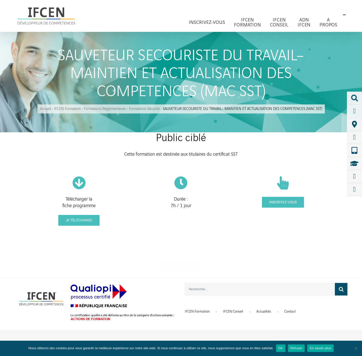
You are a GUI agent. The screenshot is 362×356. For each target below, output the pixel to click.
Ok (281, 348)
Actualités (263, 311)
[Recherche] (341, 289)
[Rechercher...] (260, 289)
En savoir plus (320, 348)
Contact (290, 311)
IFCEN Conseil (233, 311)
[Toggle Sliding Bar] (344, 15)
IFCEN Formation (197, 311)
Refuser (296, 348)
